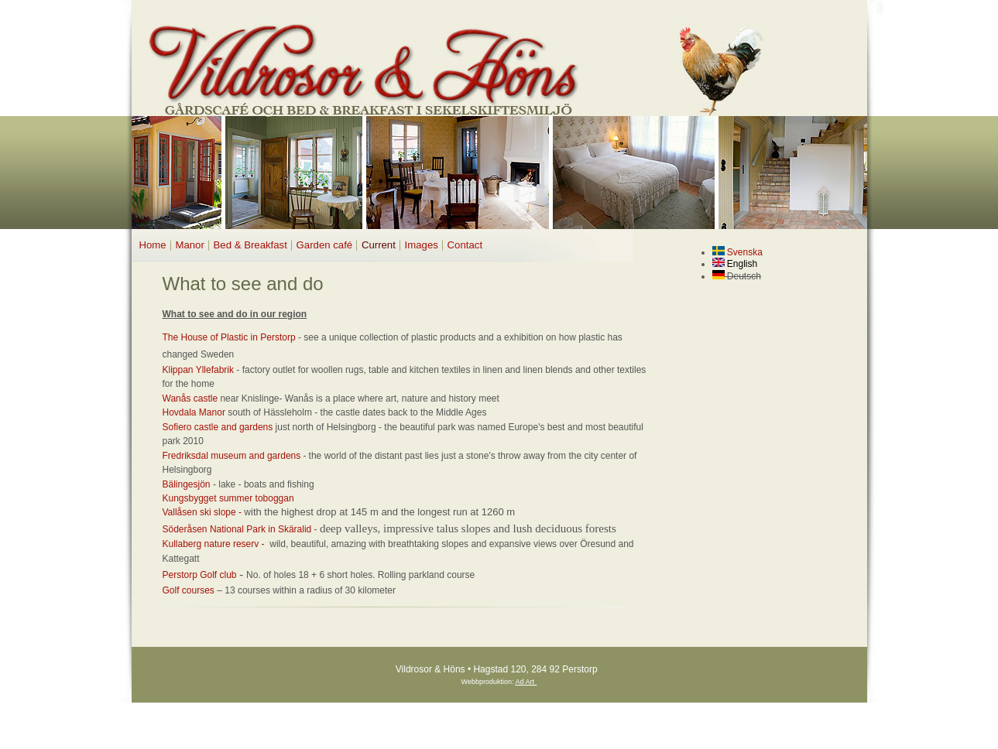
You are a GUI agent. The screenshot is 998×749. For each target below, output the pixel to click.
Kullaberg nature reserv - (215, 544)
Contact (465, 245)
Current (379, 245)
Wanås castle (190, 398)
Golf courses (188, 590)
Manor (189, 245)
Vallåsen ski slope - (204, 512)
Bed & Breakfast (250, 245)
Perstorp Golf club (200, 574)
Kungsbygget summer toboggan (228, 498)
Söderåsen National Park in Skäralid (237, 529)
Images (421, 245)
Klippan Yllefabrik (200, 369)
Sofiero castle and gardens (218, 427)
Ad (520, 682)
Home (152, 245)
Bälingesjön (187, 484)
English (735, 263)
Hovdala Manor (194, 412)
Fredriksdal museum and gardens (232, 455)
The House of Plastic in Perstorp (229, 337)
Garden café (325, 245)
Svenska (737, 252)
